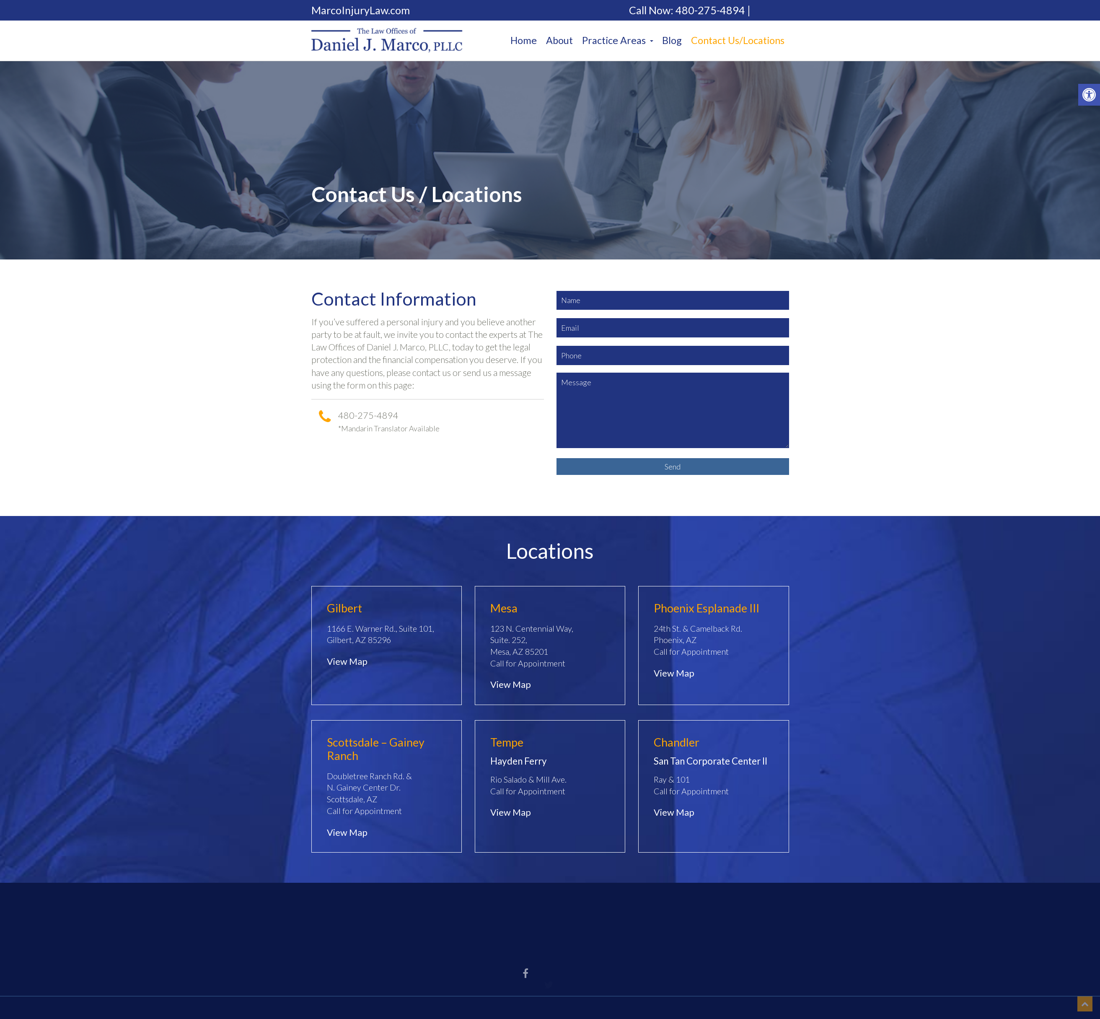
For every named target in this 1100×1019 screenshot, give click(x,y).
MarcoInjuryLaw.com (360, 10)
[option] (550, 160)
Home (523, 40)
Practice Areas (617, 40)
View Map (347, 661)
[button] (1089, 95)
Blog (672, 40)
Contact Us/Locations (737, 40)
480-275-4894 (368, 415)
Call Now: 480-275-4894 (687, 10)
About (559, 40)
